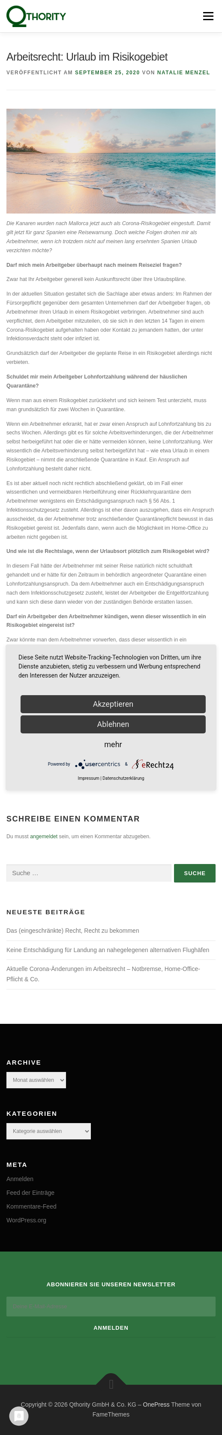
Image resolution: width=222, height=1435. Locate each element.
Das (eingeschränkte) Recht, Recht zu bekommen (72, 930)
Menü (207, 16)
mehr (113, 744)
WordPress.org (26, 1220)
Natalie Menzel (183, 73)
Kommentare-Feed (31, 1206)
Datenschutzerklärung (123, 778)
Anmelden (19, 1178)
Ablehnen (113, 724)
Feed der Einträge (30, 1192)
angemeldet (43, 837)
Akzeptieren (113, 703)
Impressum (88, 778)
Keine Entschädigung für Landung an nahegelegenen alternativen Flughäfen (107, 949)
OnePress (156, 1404)
